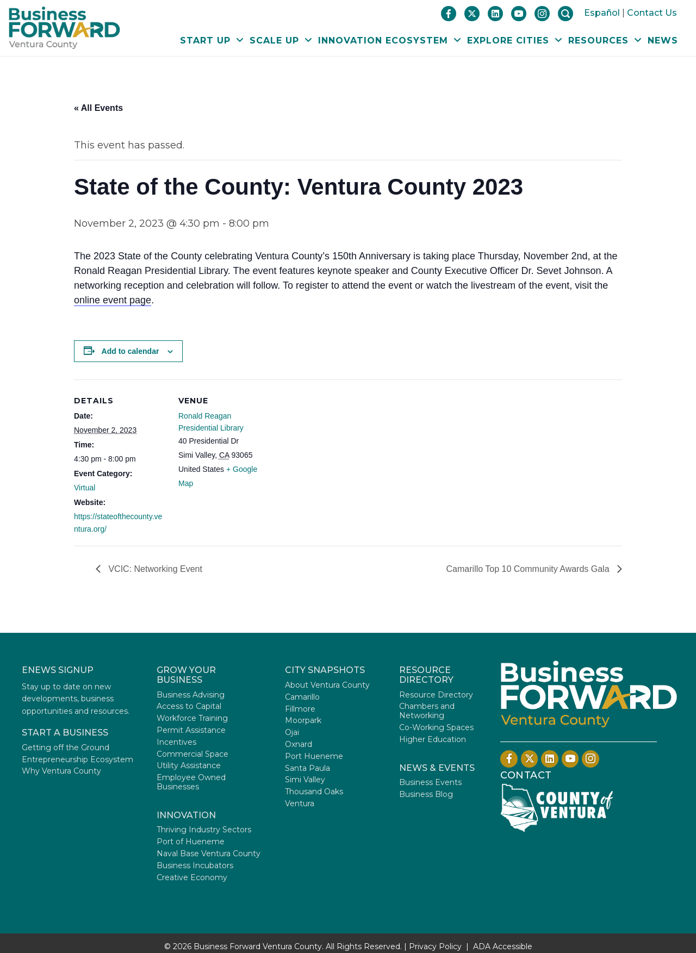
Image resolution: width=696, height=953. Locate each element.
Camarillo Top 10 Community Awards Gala (529, 569)
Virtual (84, 487)
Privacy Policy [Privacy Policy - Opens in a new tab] (435, 946)
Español (602, 13)
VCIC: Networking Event (154, 569)
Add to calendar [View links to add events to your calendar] (130, 351)
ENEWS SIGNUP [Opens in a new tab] (58, 670)
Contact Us (652, 13)
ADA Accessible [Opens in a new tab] (502, 946)
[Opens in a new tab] (557, 807)
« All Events (98, 108)
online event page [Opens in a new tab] (112, 300)
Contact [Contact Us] (526, 775)
